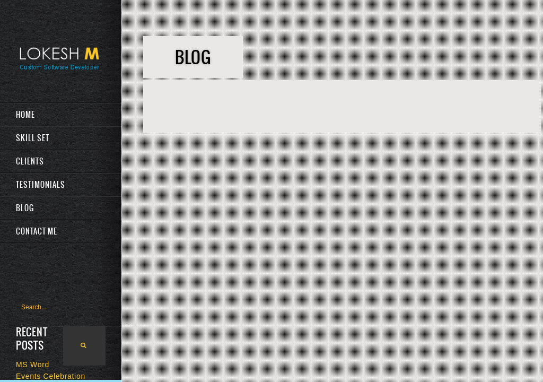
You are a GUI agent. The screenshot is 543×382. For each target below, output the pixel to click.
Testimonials (40, 184)
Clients (30, 161)
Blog (25, 208)
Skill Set (32, 138)
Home (25, 114)
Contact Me (36, 231)
